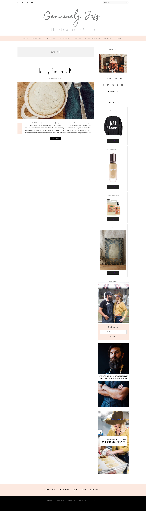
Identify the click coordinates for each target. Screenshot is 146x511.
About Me (37, 38)
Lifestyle (50, 38)
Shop (119, 38)
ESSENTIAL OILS (92, 38)
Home (25, 38)
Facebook (49, 490)
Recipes (77, 38)
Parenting (64, 38)
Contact (108, 38)
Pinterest (96, 490)
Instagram (80, 490)
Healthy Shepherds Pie (55, 71)
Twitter (64, 490)
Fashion (71, 500)
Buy (113, 141)
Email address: (113, 327)
